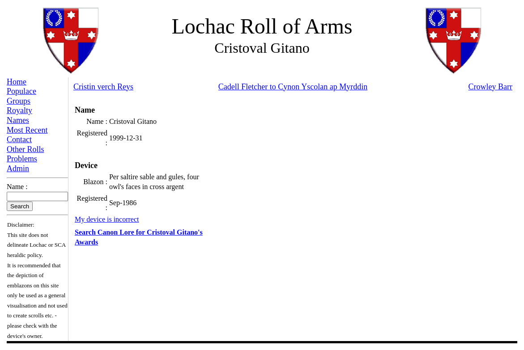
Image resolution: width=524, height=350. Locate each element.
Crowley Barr (490, 86)
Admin (18, 168)
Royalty (19, 110)
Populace (21, 91)
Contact (19, 139)
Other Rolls (25, 149)
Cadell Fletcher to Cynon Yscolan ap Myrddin (292, 86)
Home (16, 81)
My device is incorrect (107, 219)
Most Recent (27, 130)
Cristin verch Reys (103, 86)
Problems (22, 158)
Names (18, 120)
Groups (18, 101)
